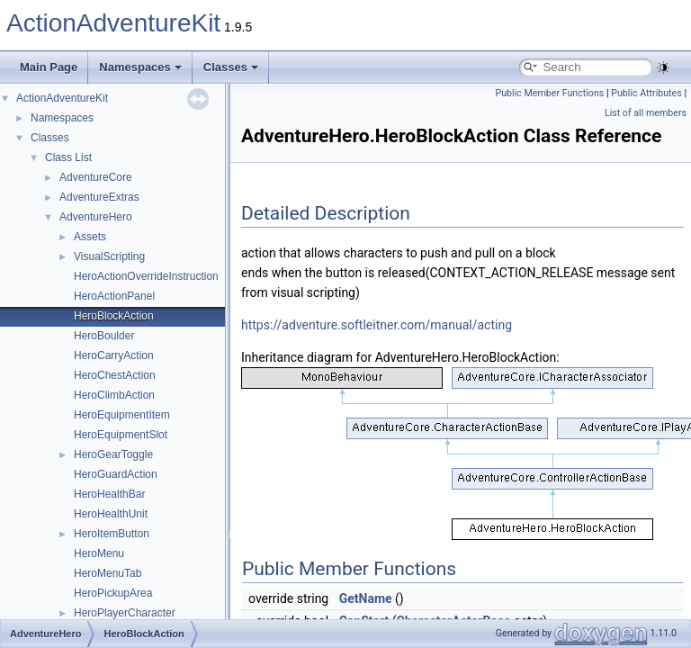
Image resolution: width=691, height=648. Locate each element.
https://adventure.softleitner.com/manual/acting (376, 325)
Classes (230, 67)
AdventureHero (95, 217)
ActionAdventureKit (113, 23)
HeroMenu (99, 553)
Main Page (48, 67)
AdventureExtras (99, 197)
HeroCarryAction (114, 355)
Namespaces (140, 67)
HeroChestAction (115, 375)
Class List (68, 157)
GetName (365, 598)
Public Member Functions (550, 93)
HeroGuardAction (115, 474)
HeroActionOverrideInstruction (146, 276)
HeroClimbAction (114, 395)
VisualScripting (109, 256)
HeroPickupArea (113, 593)
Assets (90, 236)
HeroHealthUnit (111, 514)
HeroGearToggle (113, 454)
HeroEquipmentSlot (120, 434)
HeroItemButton (111, 533)
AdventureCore (95, 177)
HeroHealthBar (109, 494)
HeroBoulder (104, 335)
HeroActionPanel (114, 296)
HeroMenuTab (107, 573)
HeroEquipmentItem (122, 415)
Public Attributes (646, 93)
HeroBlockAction (114, 316)
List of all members (646, 113)
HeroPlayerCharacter (124, 613)
